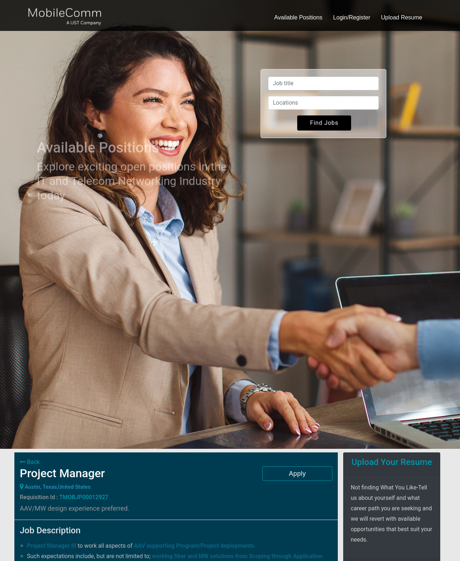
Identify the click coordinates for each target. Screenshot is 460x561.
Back (30, 462)
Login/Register (351, 17)
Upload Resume (401, 17)
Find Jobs (324, 122)
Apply (297, 473)
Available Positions (298, 17)
